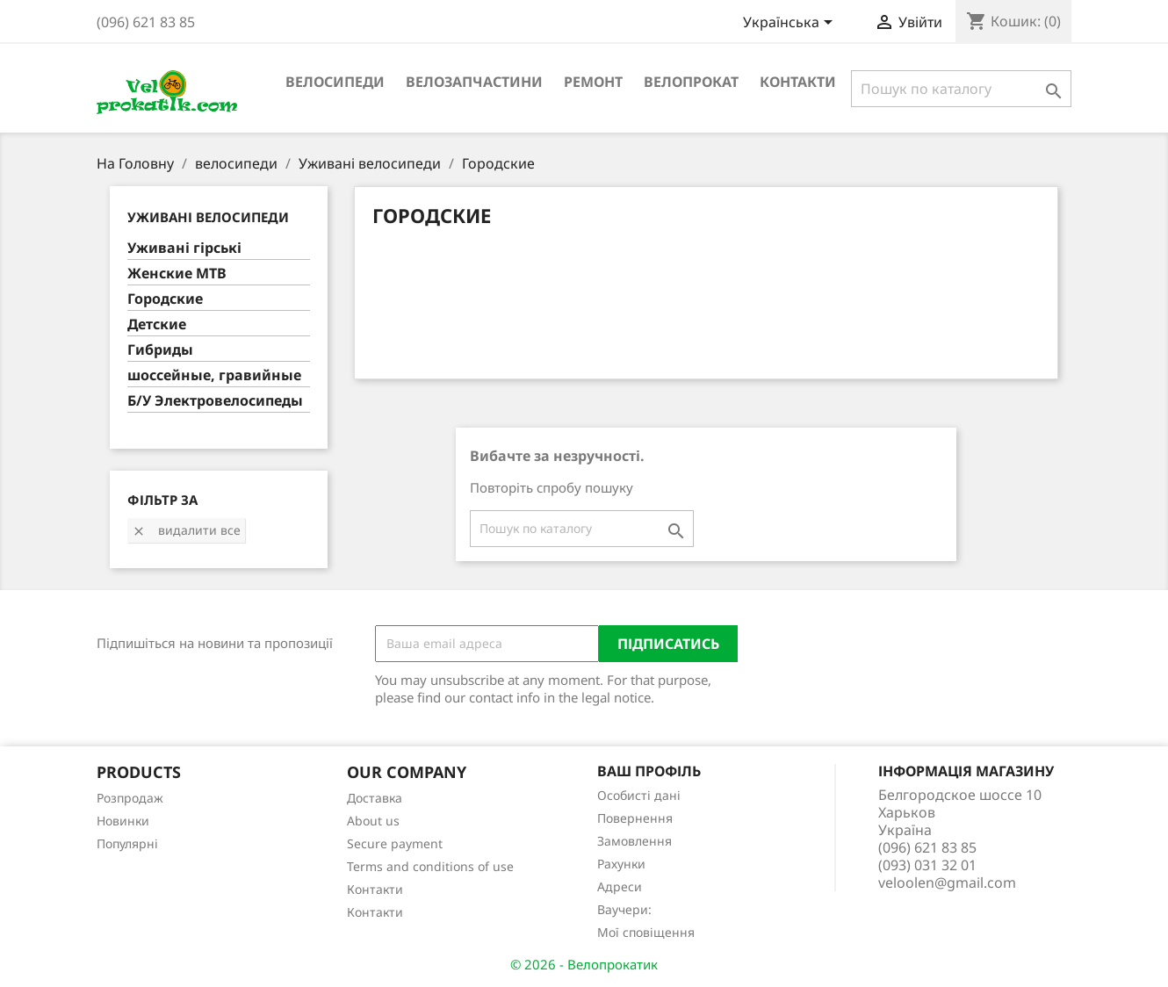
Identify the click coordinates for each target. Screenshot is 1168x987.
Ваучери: (624, 909)
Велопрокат (691, 81)
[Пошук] (961, 88)
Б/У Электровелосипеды (215, 401)
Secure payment (395, 843)
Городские (165, 299)
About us (373, 820)
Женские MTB (177, 273)
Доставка (374, 797)
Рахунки (621, 863)
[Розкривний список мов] (791, 23)
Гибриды (160, 350)
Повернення (635, 818)
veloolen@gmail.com (947, 882)
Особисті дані (639, 795)
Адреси (619, 886)
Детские (156, 324)
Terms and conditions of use (430, 866)
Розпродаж (130, 797)
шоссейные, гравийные (214, 375)
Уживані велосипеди (208, 217)
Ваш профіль (649, 771)
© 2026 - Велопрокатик (584, 964)
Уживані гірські (184, 248)
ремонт (593, 81)
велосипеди (335, 81)
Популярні (127, 843)
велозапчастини (474, 81)
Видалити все (186, 530)
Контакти (798, 81)
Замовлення (634, 840)
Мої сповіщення (646, 932)
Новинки (123, 820)
